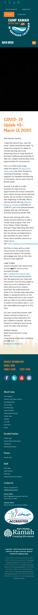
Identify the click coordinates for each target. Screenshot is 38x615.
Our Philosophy (8, 408)
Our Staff (6, 422)
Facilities (6, 419)
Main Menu (8, 42)
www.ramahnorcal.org (13, 343)
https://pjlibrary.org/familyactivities (23, 243)
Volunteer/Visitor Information (13, 477)
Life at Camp (8, 405)
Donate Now (22, 14)
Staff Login (25, 369)
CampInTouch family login (19, 274)
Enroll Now (9, 14)
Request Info (26, 9)
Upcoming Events (9, 402)
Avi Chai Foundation (19, 567)
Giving (6, 427)
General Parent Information (12, 441)
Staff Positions (8, 471)
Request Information (14, 361)
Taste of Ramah (9, 410)
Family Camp (8, 416)
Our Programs (8, 396)
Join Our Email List (11, 9)
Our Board (7, 425)
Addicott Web (23, 554)
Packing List (7, 444)
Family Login (9, 369)
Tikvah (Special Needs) (11, 413)
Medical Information (10, 447)
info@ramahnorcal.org (11, 490)
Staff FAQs (7, 474)
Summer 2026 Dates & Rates (13, 399)
